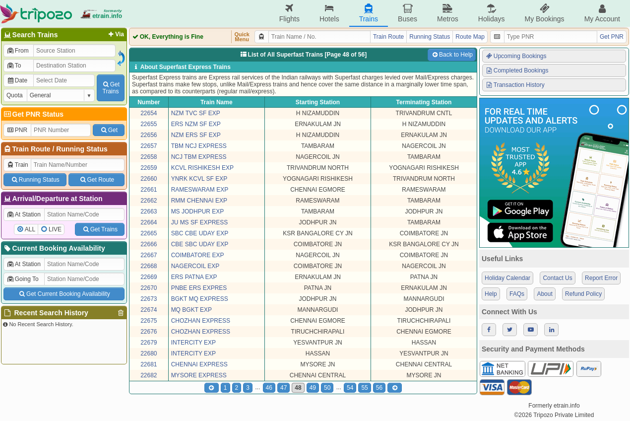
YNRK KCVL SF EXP (199, 178)
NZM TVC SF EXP (195, 113)
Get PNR (612, 36)
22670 (148, 287)
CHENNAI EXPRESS (199, 364)
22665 (148, 233)
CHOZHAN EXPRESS (200, 320)
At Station (23, 214)
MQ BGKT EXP (191, 309)
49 (313, 387)
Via (115, 34)
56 (379, 387)
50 (327, 387)
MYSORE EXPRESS (199, 375)
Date (16, 80)
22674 (148, 309)
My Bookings (544, 13)
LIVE (55, 229)
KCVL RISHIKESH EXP (202, 167)
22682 (148, 375)
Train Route (31, 149)
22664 (148, 222)
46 (269, 387)
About (544, 293)
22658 (148, 156)
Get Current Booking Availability (64, 293)
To (13, 65)
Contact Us (557, 278)
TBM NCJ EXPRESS (199, 145)
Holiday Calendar (507, 278)
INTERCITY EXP (193, 342)
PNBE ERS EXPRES (199, 287)
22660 (148, 178)
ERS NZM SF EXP (196, 124)
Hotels (329, 13)
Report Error (601, 278)
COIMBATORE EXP (197, 255)
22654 (148, 113)
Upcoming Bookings (516, 56)
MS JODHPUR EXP (197, 211)
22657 (148, 145)
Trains (368, 13)
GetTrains (111, 88)
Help (491, 293)
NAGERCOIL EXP (195, 266)
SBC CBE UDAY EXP (200, 233)
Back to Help (452, 54)
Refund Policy (583, 293)
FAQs (516, 293)
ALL (30, 229)
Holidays (491, 13)
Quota (14, 95)
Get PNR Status (32, 114)
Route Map (470, 36)
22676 (148, 331)
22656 (148, 135)
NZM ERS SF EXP (196, 135)
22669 (148, 277)
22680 (148, 353)
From (17, 50)
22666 (148, 244)
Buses (407, 13)
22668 (148, 266)
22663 (148, 211)
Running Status (81, 149)
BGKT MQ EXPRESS (199, 298)
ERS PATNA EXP (194, 277)
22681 (148, 364)
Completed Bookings (517, 70)
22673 (148, 298)
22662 (148, 200)
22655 (148, 124)
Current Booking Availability (53, 248)
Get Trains (100, 229)
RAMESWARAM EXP (200, 189)
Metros (447, 13)
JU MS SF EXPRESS (199, 222)
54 (350, 387)
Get (109, 130)
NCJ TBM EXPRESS (199, 156)
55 (364, 387)
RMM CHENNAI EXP (199, 200)
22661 (148, 189)
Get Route (96, 179)
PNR (16, 130)
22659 (148, 167)
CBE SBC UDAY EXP (200, 244)
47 (283, 387)
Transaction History (515, 84)
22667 (148, 255)
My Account (602, 13)
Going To (22, 279)
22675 (148, 320)
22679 (148, 342)
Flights (289, 13)
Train (17, 164)
